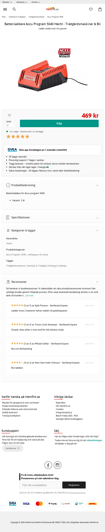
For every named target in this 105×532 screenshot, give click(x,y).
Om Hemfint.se (63, 406)
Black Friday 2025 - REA (67, 415)
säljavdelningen (94, 440)
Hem (4, 17)
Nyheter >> (7, 2)
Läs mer (29, 295)
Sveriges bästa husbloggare (69, 419)
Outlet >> (36, 2)
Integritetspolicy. (77, 492)
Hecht (9, 243)
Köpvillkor (61, 402)
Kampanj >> (22, 2)
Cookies (60, 409)
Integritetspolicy (64, 412)
